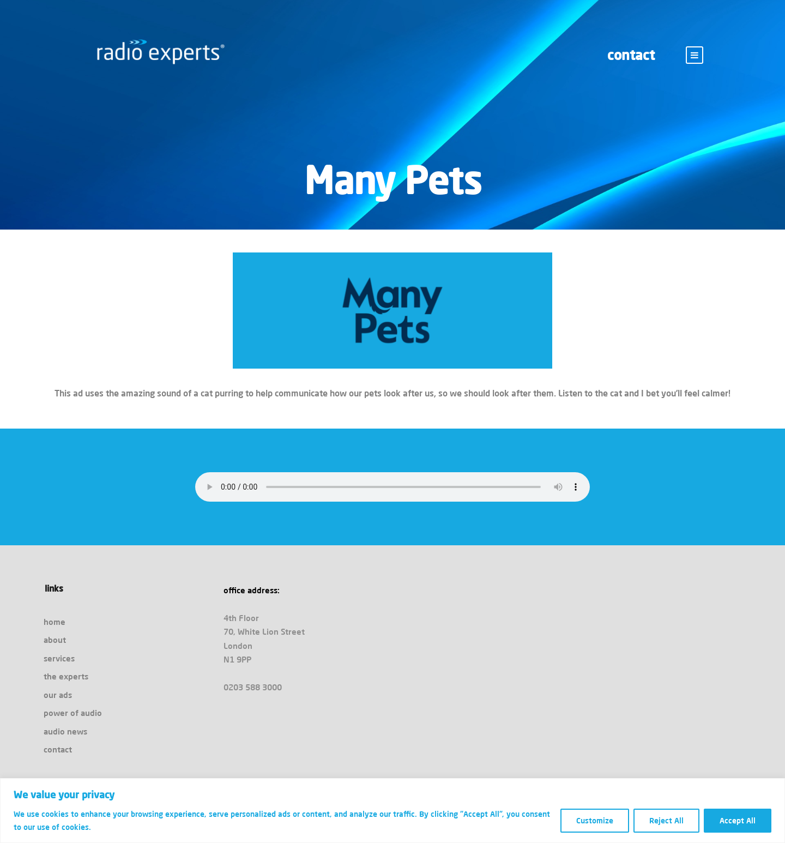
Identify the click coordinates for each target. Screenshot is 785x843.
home (54, 622)
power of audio (73, 713)
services (59, 658)
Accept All (738, 821)
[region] (392, 810)
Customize (594, 821)
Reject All (666, 821)
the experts (66, 676)
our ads (58, 695)
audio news (65, 731)
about (55, 640)
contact (631, 54)
